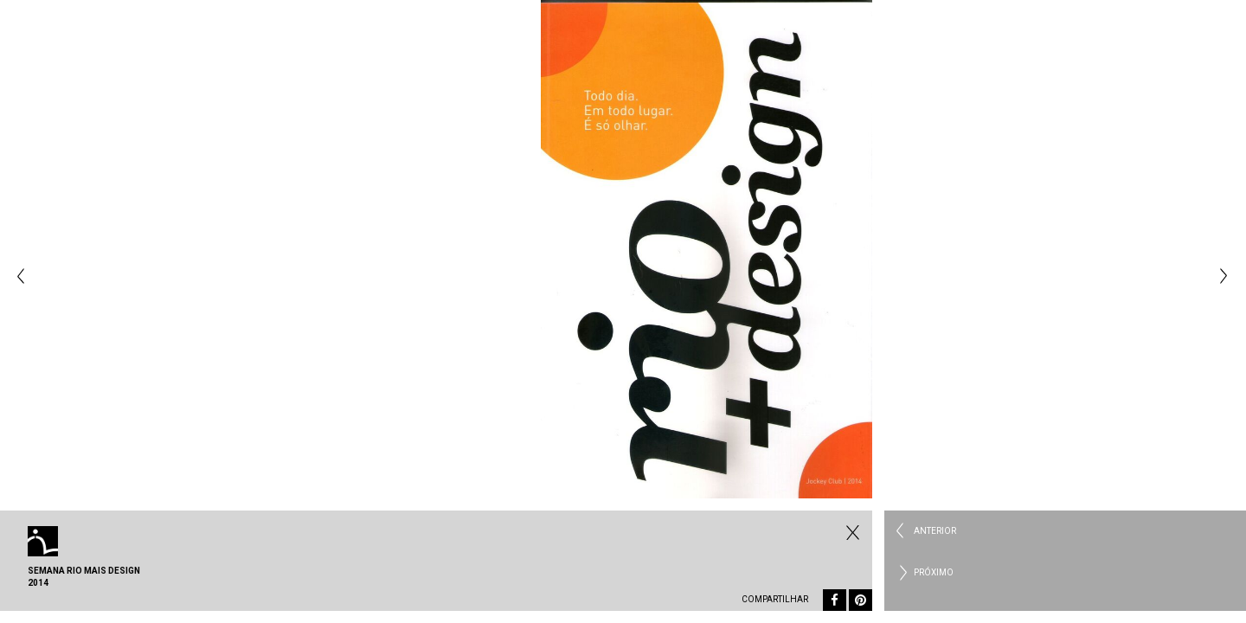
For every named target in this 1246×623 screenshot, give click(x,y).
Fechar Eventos (850, 532)
